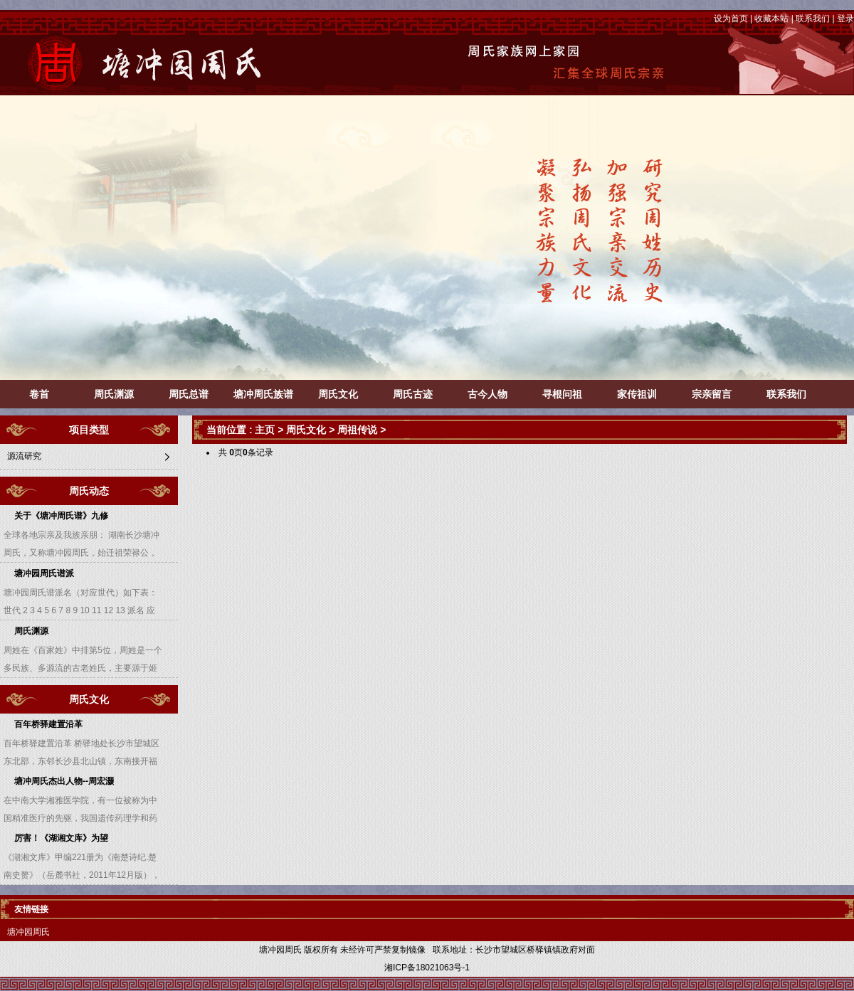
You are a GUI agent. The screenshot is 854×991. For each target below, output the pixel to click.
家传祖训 (637, 394)
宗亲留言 (712, 394)
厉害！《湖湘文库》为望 (61, 838)
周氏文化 (338, 394)
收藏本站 (771, 18)
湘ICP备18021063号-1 (427, 968)
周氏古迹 (413, 394)
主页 (265, 429)
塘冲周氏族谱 (263, 394)
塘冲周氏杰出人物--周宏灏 (64, 781)
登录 (845, 18)
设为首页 (731, 18)
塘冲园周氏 (28, 932)
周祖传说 (357, 429)
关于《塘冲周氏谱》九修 (61, 516)
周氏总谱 (189, 394)
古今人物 (487, 394)
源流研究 (24, 456)
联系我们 (813, 18)
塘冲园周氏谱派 (44, 573)
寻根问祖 (562, 394)
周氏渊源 (114, 394)
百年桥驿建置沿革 (48, 724)
